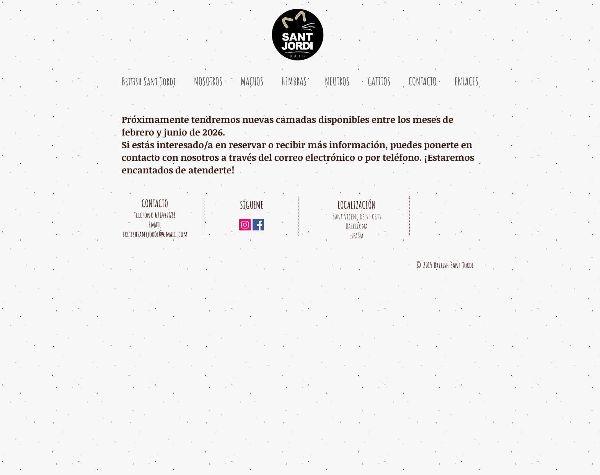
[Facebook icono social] (258, 224)
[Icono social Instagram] (245, 224)
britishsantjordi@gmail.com (155, 234)
